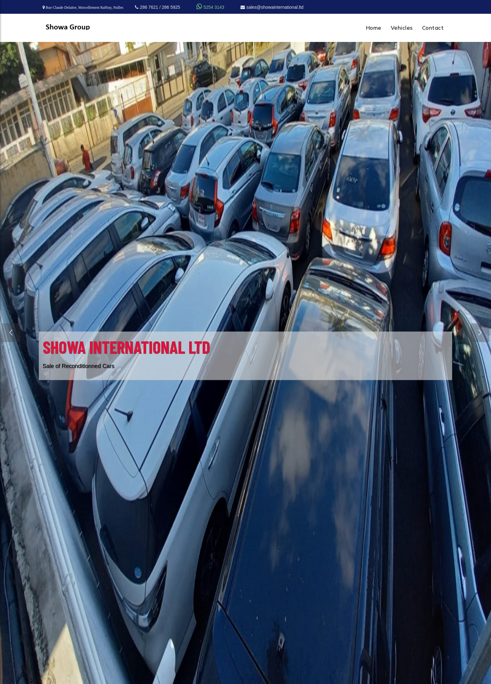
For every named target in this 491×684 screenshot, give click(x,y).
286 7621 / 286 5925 (157, 7)
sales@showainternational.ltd (271, 7)
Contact (433, 27)
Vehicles (402, 27)
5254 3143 (210, 7)
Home (373, 27)
